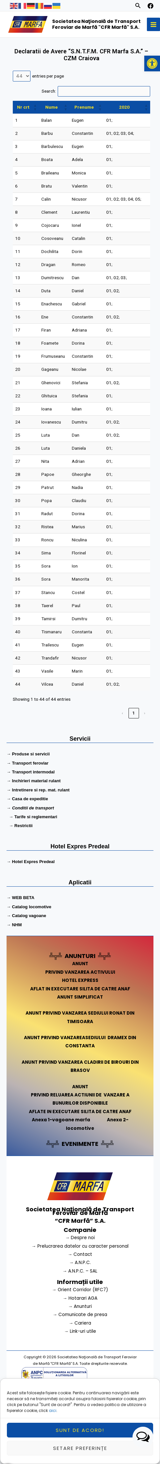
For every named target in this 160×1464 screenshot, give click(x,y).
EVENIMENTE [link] (80, 1144)
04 (130, 133)
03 (123, 133)
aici (52, 1415)
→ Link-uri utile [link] (80, 1331)
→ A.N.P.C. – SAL (80, 1271)
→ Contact (80, 1254)
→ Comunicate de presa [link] (80, 1314)
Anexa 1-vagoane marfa (61, 1120)
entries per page (48, 76)
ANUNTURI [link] (80, 956)
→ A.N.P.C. (80, 1262)
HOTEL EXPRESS (80, 980)
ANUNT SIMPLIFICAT (80, 997)
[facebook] (150, 6)
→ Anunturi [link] (80, 1306)
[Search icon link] (138, 6)
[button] (152, 63)
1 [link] (133, 712)
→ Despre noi (80, 1238)
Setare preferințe (80, 1452)
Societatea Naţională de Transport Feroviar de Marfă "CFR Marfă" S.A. (96, 24)
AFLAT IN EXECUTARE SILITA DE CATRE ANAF (80, 989)
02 (116, 133)
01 (108, 120)
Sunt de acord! (80, 1434)
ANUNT (80, 964)
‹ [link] (123, 712)
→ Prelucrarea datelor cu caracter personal (80, 1246)
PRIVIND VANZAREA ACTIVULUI (80, 972)
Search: (49, 91)
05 (137, 199)
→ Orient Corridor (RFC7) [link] (80, 1290)
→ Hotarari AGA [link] (80, 1298)
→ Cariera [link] (80, 1323)
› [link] (145, 712)
